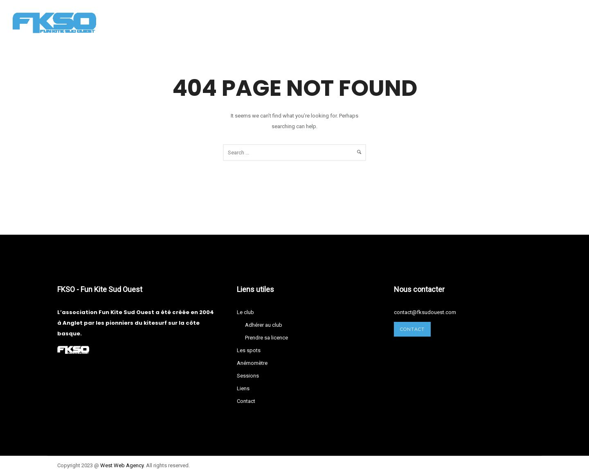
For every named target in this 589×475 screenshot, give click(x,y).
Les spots (226, 22)
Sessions (329, 22)
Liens (367, 22)
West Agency (122, 465)
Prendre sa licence (266, 338)
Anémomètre (278, 22)
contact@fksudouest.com (425, 312)
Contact (405, 22)
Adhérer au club (263, 325)
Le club (182, 22)
